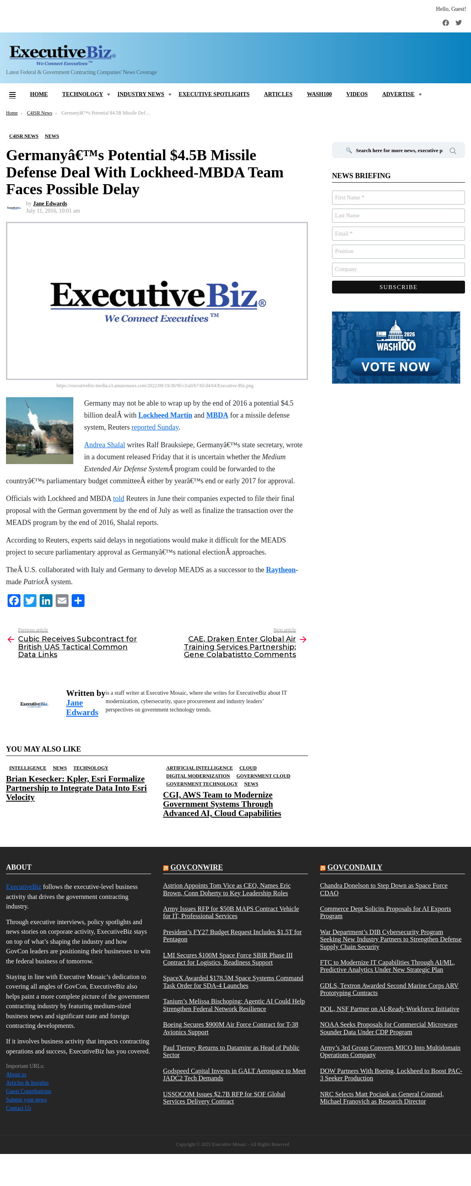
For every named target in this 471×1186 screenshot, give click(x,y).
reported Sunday (155, 427)
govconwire (196, 867)
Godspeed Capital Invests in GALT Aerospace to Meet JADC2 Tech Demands (234, 1074)
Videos (357, 94)
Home (39, 94)
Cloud (248, 768)
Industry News (140, 94)
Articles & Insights (27, 1083)
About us (16, 1074)
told (118, 499)
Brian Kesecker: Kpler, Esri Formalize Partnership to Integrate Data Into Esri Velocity (76, 788)
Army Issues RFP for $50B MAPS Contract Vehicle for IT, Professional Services (231, 912)
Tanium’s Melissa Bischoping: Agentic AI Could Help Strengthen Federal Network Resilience (234, 1005)
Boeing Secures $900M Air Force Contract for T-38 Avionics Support (230, 1028)
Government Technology (202, 784)
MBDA (217, 415)
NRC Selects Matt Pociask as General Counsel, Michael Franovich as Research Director (382, 1098)
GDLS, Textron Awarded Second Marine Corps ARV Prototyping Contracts (389, 989)
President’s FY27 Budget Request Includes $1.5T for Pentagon (232, 936)
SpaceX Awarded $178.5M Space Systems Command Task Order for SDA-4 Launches (233, 982)
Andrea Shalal (104, 445)
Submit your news (26, 1100)
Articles (278, 94)
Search (453, 152)
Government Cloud (263, 776)
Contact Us (18, 1108)
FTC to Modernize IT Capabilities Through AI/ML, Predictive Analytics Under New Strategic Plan (387, 966)
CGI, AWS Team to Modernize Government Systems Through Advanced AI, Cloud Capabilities (222, 804)
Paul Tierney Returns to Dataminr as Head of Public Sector (231, 1051)
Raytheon (281, 570)
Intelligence (27, 768)
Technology (82, 94)
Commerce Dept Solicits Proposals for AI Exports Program (385, 912)
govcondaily (354, 867)
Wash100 (319, 94)
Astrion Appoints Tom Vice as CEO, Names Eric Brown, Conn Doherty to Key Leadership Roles (227, 889)
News (60, 768)
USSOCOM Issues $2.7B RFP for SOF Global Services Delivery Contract (224, 1098)
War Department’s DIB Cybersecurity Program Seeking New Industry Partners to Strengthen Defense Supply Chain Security (390, 940)
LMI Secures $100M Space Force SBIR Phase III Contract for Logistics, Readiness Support (228, 959)
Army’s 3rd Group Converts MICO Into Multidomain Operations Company (390, 1051)
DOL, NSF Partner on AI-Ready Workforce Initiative (389, 1009)
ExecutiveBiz (23, 887)
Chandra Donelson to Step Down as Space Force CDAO (384, 889)
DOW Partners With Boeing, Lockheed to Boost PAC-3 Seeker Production (391, 1074)
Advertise (398, 94)
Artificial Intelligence (199, 768)
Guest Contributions (28, 1091)
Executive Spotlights (214, 94)
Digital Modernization (198, 776)
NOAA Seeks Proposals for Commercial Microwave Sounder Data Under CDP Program (388, 1028)
